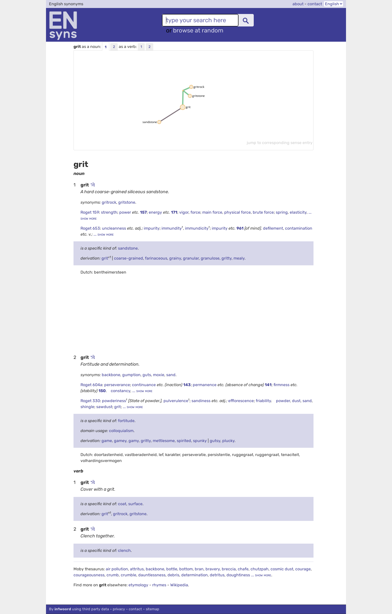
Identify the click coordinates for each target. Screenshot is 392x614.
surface (135, 503)
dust (296, 400)
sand (171, 374)
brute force (263, 212)
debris (173, 575)
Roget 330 (90, 400)
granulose (210, 258)
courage (303, 569)
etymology (138, 585)
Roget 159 (89, 212)
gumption (131, 374)
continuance (144, 384)
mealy (239, 258)
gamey (120, 440)
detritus (217, 575)
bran (199, 569)
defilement (273, 228)
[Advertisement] (194, 314)
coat (122, 503)
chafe (243, 569)
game (107, 440)
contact (315, 3)
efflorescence (241, 400)
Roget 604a (91, 384)
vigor (183, 212)
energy (156, 212)
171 (174, 212)
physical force (237, 212)
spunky (200, 440)
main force (212, 212)
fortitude (126, 420)
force (195, 212)
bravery (213, 569)
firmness (282, 384)
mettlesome (164, 440)
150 (102, 390)
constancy (120, 390)
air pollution (117, 569)
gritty (227, 258)
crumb (112, 575)
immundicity (196, 228)
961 (240, 228)
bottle (171, 569)
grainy (175, 258)
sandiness (202, 400)
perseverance (117, 384)
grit (105, 258)
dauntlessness (152, 575)
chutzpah (259, 569)
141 (268, 384)
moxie (158, 374)
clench (124, 550)
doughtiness (238, 575)
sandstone (128, 248)
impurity (152, 228)
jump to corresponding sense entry (279, 142)
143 (187, 384)
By (79, 609)
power (125, 212)
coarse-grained (128, 258)
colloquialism (121, 430)
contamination (298, 228)
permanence (205, 384)
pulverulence (176, 400)
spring (282, 212)
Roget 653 (90, 228)
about (298, 3)
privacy (119, 609)
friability (263, 400)
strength (109, 212)
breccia (229, 569)
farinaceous (156, 258)
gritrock (109, 202)
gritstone (126, 202)
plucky (228, 440)
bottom (186, 569)
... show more (103, 234)
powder (283, 400)
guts (146, 374)
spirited (184, 440)
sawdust (104, 406)
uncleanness (114, 228)
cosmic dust (281, 569)
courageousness (89, 575)
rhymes (159, 585)
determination (194, 575)
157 (143, 212)
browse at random (198, 30)
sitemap (152, 609)
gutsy (215, 440)
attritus (137, 569)
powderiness (114, 400)
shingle (87, 406)
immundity (172, 228)
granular (191, 258)
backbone (111, 374)
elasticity (298, 212)
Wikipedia (179, 585)
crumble (128, 575)
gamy (133, 440)
